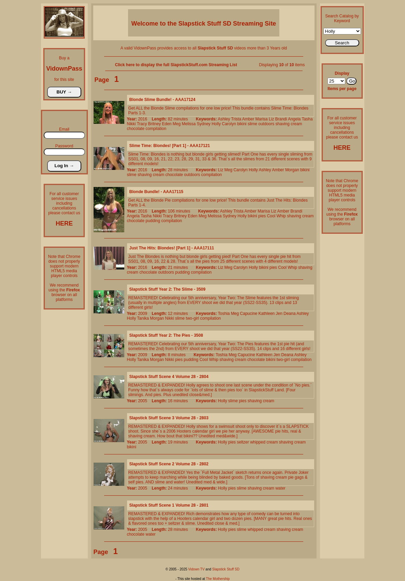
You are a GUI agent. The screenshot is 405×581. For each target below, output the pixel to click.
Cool (271, 216)
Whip (281, 216)
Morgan (292, 170)
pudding (152, 220)
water (280, 488)
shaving (283, 123)
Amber (248, 119)
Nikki (131, 123)
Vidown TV (196, 569)
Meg (177, 123)
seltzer (243, 442)
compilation (155, 128)
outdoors (266, 123)
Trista (236, 119)
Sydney (203, 123)
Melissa (189, 123)
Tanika (143, 318)
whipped (257, 442)
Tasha (307, 119)
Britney (154, 123)
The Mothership (217, 579)
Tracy (142, 123)
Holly (216, 123)
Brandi (281, 119)
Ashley (224, 119)
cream (296, 123)
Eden (166, 123)
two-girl (192, 318)
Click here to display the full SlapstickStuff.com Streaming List (176, 64)
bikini (241, 123)
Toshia (224, 313)
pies (262, 216)
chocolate (135, 128)
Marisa (261, 119)
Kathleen (267, 313)
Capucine (248, 313)
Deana (289, 313)
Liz (271, 119)
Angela (294, 119)
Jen (279, 313)
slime (252, 123)
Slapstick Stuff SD (225, 569)
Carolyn (229, 123)
